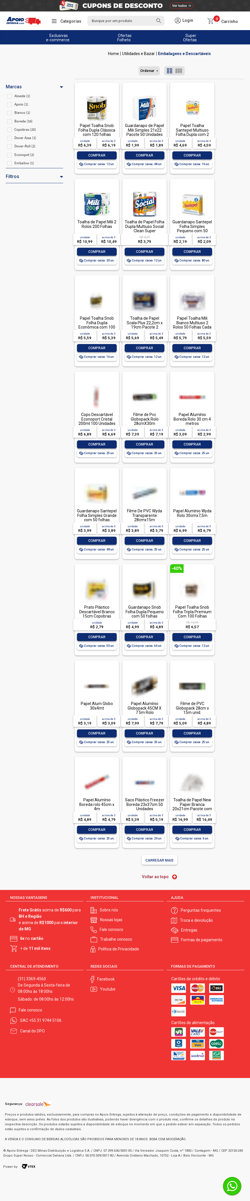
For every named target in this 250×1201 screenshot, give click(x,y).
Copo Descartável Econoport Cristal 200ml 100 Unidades (97, 419)
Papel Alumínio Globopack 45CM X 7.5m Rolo (144, 708)
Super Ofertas (190, 37)
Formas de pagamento (201, 939)
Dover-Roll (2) (24, 146)
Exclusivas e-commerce (58, 37)
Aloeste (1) (22, 95)
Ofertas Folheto (124, 37)
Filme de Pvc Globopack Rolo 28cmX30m (145, 419)
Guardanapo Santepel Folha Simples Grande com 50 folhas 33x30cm (97, 517)
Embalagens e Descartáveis (184, 54)
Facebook (106, 978)
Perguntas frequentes (201, 909)
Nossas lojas (111, 919)
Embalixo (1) (24, 163)
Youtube (108, 988)
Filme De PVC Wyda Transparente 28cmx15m (144, 515)
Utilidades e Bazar (138, 54)
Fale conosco (111, 929)
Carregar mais (159, 860)
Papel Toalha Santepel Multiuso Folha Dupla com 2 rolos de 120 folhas (192, 132)
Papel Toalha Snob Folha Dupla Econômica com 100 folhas (96, 325)
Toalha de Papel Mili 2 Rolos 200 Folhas (96, 224)
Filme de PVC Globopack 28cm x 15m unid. (192, 708)
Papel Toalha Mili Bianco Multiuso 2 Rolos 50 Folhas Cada (192, 322)
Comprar (96, 155)
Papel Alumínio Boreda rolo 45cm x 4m (96, 804)
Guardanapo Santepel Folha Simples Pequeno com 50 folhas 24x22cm (192, 228)
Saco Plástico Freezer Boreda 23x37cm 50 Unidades (144, 804)
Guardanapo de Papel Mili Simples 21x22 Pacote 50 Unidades (144, 130)
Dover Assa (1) (25, 137)
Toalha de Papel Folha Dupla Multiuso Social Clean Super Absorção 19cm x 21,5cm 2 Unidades (144, 231)
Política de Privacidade (118, 948)
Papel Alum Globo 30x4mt (97, 705)
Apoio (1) (21, 104)
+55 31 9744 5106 (45, 1020)
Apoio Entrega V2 (113, 54)
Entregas (189, 929)
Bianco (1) (22, 112)
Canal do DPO (32, 1030)
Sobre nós (109, 909)
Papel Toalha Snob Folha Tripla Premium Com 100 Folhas (192, 611)
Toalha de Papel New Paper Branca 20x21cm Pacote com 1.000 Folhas (192, 806)
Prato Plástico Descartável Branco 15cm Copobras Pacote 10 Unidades (97, 614)
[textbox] (125, 21)
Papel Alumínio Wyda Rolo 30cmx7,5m (192, 513)
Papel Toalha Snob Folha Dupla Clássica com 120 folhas (96, 130)
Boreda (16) (23, 121)
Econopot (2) (24, 154)
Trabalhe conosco (116, 938)
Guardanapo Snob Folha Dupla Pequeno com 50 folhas (145, 611)
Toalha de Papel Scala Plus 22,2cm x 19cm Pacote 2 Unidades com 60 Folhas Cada (145, 327)
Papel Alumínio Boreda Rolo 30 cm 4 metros (192, 419)
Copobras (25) (25, 129)
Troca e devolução (196, 919)
